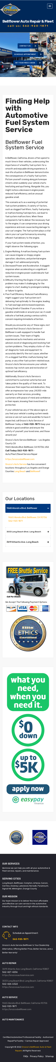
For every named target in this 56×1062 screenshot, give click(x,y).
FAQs (25, 1056)
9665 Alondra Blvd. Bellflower (28, 508)
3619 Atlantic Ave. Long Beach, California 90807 (25, 969)
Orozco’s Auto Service (16, 464)
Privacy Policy (37, 1056)
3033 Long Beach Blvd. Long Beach (28, 532)
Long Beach (20, 471)
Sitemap (49, 1056)
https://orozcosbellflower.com (19, 459)
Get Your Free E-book (26, 62)
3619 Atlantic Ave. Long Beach (28, 542)
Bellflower (35, 471)
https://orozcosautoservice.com (18, 975)
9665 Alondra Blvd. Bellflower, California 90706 (24, 1003)
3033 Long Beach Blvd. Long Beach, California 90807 (27, 981)
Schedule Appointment (26, 54)
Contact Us (26, 46)
